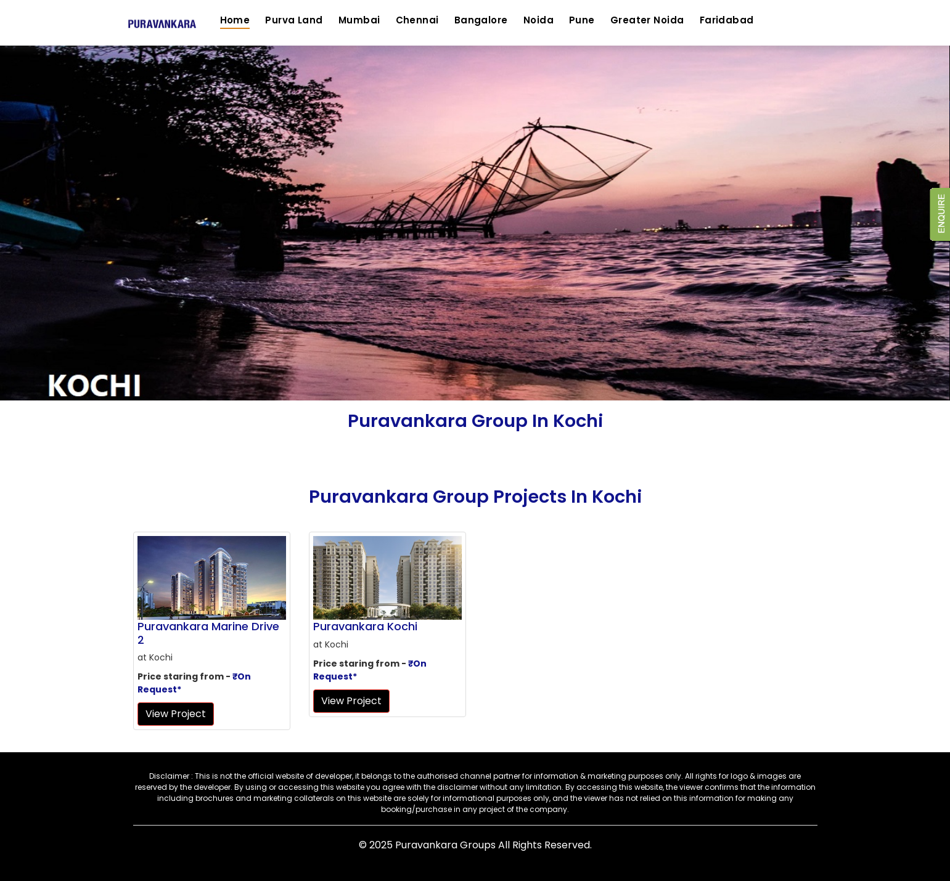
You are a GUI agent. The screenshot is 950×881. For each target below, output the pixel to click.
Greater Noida (647, 20)
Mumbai (359, 20)
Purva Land (294, 20)
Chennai (417, 20)
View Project (175, 714)
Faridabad (727, 20)
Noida (538, 20)
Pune (582, 20)
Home (235, 20)
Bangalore (481, 20)
